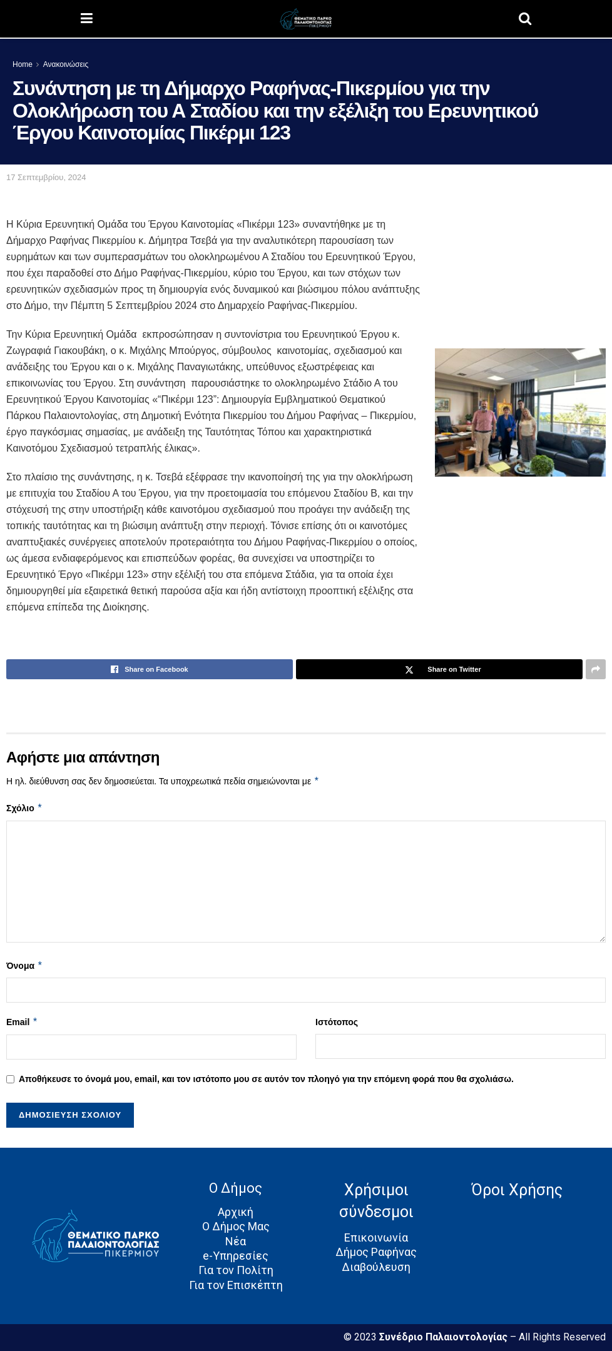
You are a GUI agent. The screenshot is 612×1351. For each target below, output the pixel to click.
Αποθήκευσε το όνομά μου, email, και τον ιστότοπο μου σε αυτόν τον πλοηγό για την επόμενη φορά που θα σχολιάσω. (266, 1079)
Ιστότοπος (336, 1022)
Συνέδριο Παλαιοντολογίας (444, 1337)
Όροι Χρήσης (517, 1190)
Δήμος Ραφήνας (376, 1251)
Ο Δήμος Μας (236, 1226)
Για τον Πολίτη (235, 1270)
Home (23, 64)
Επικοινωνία (376, 1237)
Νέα (235, 1241)
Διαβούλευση (376, 1266)
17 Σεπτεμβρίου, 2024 (46, 177)
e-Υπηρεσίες (235, 1255)
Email (22, 1022)
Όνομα (24, 966)
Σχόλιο (24, 808)
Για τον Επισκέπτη (236, 1285)
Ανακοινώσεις (66, 64)
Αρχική (235, 1211)
